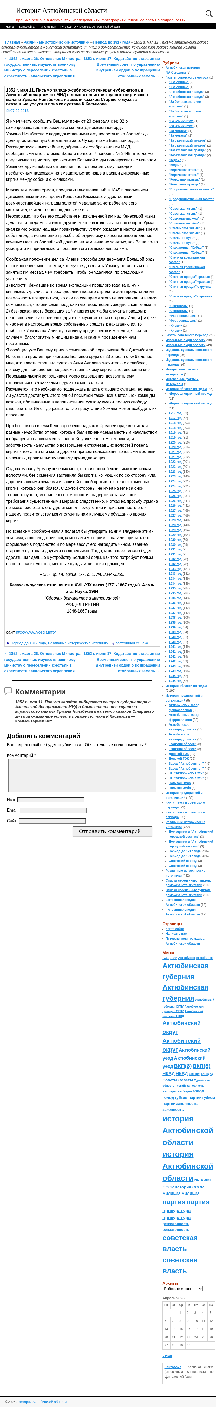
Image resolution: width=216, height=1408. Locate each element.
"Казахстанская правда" (187, 150)
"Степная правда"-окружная (190, 287)
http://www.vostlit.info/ (36, 632)
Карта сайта (27, 26)
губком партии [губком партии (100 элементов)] (188, 1097)
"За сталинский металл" (187, 140)
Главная (10, 26)
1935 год (175, 588)
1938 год (175, 617)
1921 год (175, 452)
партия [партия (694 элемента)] (174, 1202)
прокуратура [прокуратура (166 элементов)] (176, 1210)
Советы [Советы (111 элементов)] (169, 1080)
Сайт (12, 827)
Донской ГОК (179, 754)
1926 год (175, 501)
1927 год (175, 510)
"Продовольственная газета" (191, 189)
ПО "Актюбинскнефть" (186, 773)
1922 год (175, 462)
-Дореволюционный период (190, 394)
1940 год (175, 637)
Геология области (182, 744)
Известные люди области (185, 340)
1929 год (175, 530)
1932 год (175, 559)
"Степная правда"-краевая (189, 277)
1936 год (175, 598)
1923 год (175, 472)
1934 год (175, 578)
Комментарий (22, 755)
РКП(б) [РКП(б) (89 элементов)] (194, 1074)
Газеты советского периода (187, 77)
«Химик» (175, 325)
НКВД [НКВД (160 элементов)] (168, 1073)
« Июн (167, 1356)
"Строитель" (178, 306)
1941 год (175, 647)
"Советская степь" (183, 209)
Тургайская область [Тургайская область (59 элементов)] (189, 1085)
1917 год (175, 413)
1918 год (175, 423)
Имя (11, 806)
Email (12, 816)
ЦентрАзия (173, 1367)
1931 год (175, 549)
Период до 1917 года (111, 42)
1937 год (175, 608)
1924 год (175, 481)
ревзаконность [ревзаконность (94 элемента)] (175, 1224)
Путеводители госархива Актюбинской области (90, 26)
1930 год (175, 540)
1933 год (175, 569)
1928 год (175, 520)
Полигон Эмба (180, 783)
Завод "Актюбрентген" (186, 763)
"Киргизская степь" (184, 170)
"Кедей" (175, 160)
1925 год (175, 491)
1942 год (175, 656)
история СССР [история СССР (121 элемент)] (189, 1187)
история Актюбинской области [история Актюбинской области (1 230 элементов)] (187, 1130)
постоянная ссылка (131, 643)
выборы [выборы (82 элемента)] (169, 1091)
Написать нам (47, 26)
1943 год (175, 666)
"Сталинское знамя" (184, 228)
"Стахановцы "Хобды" (186, 247)
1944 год (175, 676)
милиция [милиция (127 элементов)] (171, 1193)
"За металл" (178, 131)
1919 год (175, 432)
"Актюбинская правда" (186, 92)
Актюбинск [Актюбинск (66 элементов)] (186, 958)
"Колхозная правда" (184, 179)
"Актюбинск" (179, 82)
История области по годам (186, 389)
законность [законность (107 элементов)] (187, 1103)
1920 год (175, 442)
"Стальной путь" (182, 238)
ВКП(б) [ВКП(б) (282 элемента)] (183, 1066)
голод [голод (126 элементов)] (198, 1091)
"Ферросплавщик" (183, 316)
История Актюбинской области (61, 10)
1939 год (175, 627)
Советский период (183, 861)
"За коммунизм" (181, 121)
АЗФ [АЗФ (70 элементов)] (165, 958)
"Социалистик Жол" (184, 218)
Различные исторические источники (56, 42)
